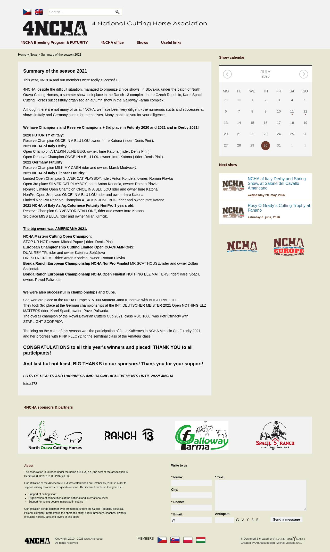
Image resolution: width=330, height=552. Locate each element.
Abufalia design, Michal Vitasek (274, 542)
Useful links (171, 42)
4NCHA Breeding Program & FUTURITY (54, 42)
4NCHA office (112, 42)
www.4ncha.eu (93, 538)
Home (22, 54)
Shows (142, 42)
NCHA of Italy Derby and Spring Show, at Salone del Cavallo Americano (277, 183)
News (33, 54)
